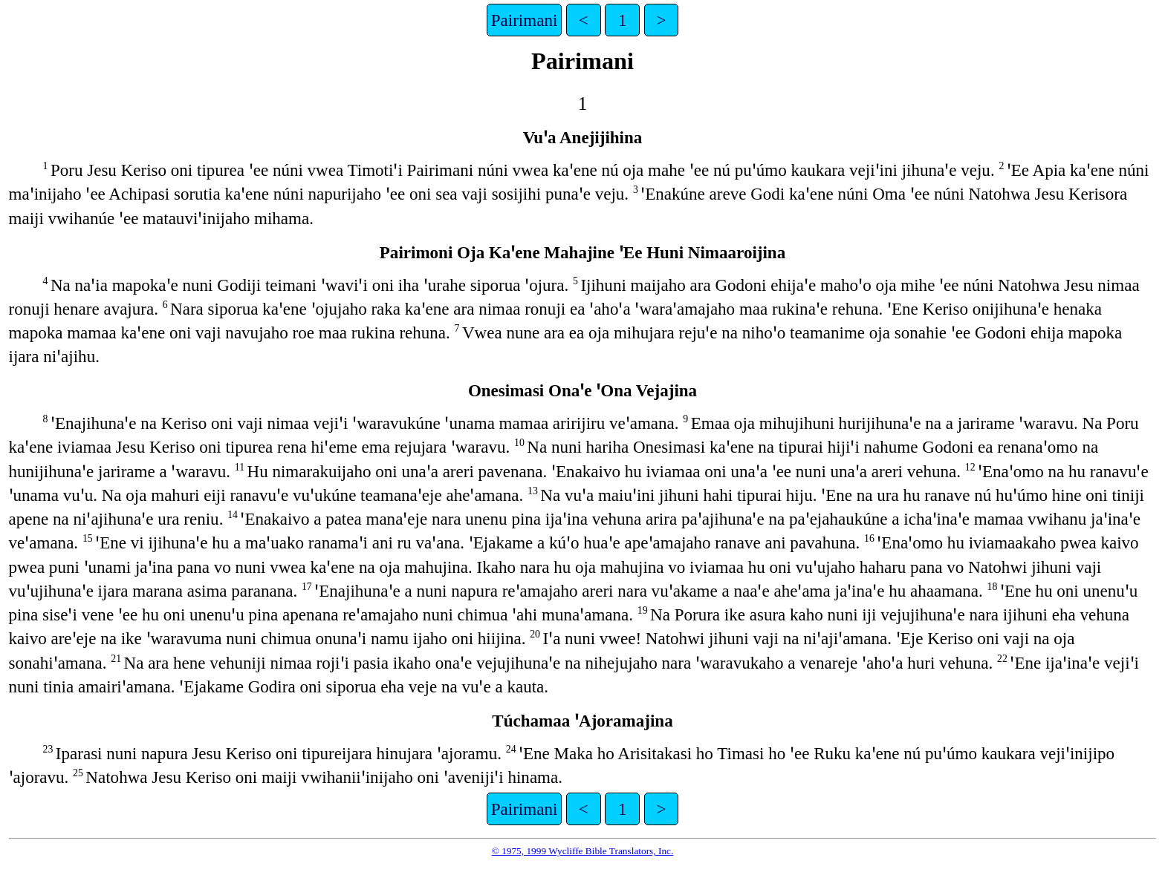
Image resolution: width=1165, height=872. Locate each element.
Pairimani (524, 20)
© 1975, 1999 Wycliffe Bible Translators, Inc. (583, 850)
